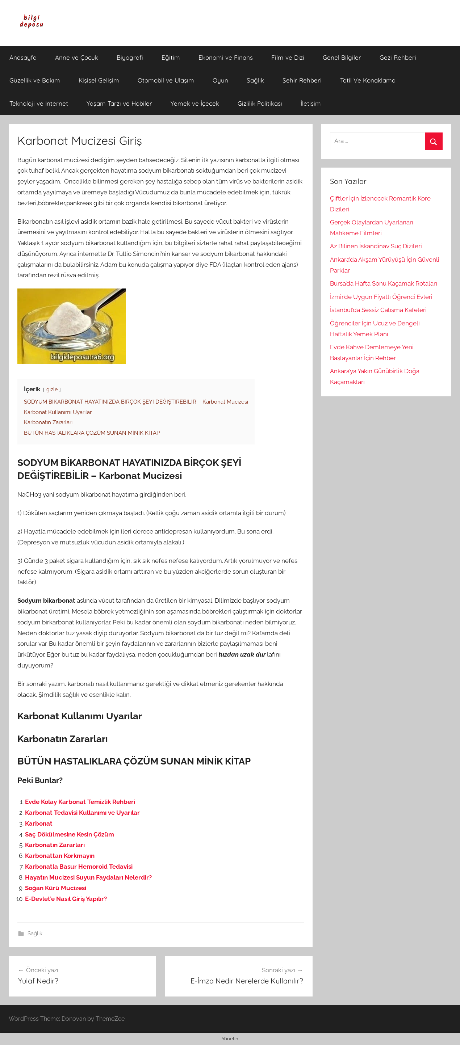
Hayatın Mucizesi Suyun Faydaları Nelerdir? (88, 877)
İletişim (311, 103)
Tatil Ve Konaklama (368, 80)
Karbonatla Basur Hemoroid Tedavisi (79, 866)
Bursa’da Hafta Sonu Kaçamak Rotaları (383, 283)
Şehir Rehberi (302, 80)
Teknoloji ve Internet (38, 103)
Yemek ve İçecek (195, 103)
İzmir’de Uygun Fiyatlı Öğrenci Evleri (381, 296)
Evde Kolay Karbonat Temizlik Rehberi (80, 801)
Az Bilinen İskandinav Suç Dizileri (376, 246)
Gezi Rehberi (398, 57)
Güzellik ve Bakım (34, 80)
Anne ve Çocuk (76, 57)
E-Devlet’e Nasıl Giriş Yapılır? (66, 898)
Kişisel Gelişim (99, 80)
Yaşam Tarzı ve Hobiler (119, 103)
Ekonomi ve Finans (225, 57)
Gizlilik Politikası (260, 103)
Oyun (220, 80)
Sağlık (255, 80)
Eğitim (171, 57)
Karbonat (39, 823)
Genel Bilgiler (342, 57)
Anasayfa (23, 57)
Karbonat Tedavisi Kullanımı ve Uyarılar (82, 812)
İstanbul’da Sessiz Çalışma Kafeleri (378, 309)
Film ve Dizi (287, 57)
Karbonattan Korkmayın (60, 855)
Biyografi (130, 57)
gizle (52, 389)
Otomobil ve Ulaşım (166, 80)
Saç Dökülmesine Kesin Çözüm (69, 834)
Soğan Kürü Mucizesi (55, 888)
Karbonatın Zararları (55, 844)
